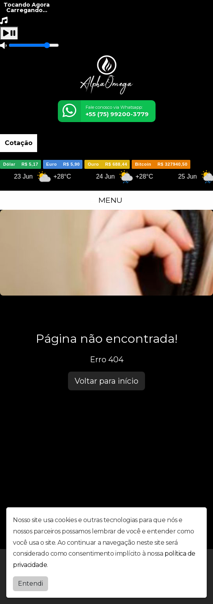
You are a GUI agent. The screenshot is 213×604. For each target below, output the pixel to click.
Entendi (30, 583)
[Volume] (34, 45)
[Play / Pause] (9, 33)
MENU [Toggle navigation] (106, 200)
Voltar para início (106, 381)
